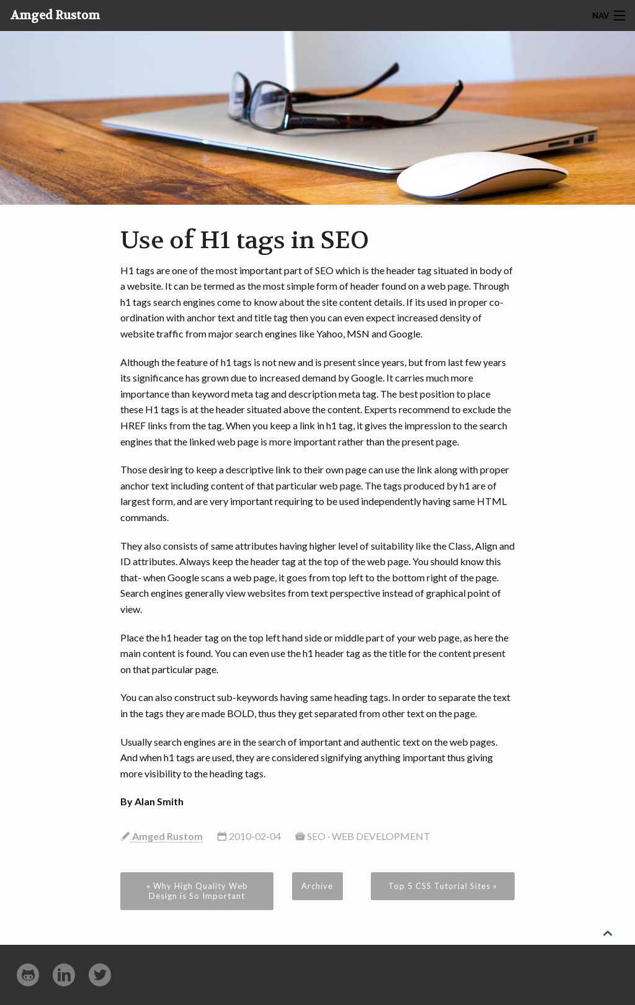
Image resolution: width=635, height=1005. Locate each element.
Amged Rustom (55, 15)
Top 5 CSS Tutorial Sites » (442, 886)
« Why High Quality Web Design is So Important (197, 891)
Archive (317, 886)
